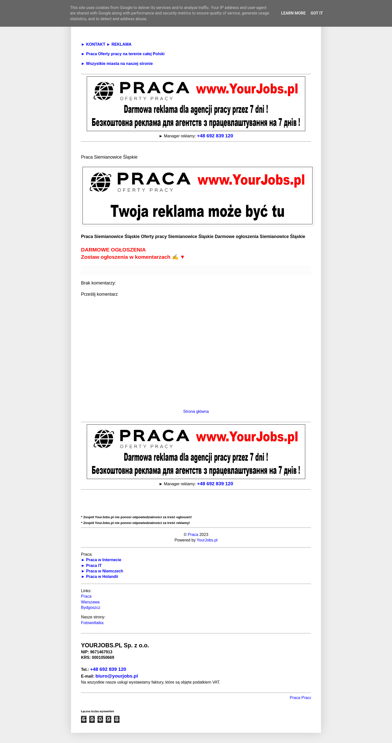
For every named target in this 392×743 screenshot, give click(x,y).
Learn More (293, 13)
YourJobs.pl (207, 540)
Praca (193, 534)
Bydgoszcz (90, 607)
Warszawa (90, 602)
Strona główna (196, 411)
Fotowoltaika (92, 623)
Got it (316, 13)
